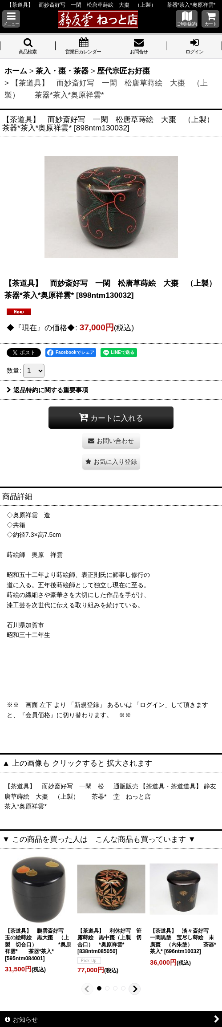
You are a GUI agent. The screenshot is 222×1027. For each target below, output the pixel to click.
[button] (11, 19)
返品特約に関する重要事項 (47, 390)
